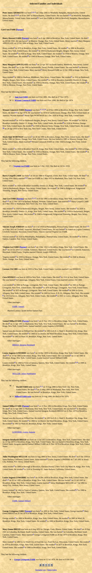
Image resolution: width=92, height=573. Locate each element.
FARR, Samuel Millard (21, 501)
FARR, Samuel (18, 306)
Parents (20, 30)
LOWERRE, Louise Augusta (23, 432)
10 (3, 128)
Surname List (40, 570)
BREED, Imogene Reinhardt (23, 345)
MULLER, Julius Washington (24, 374)
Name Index (52, 570)
